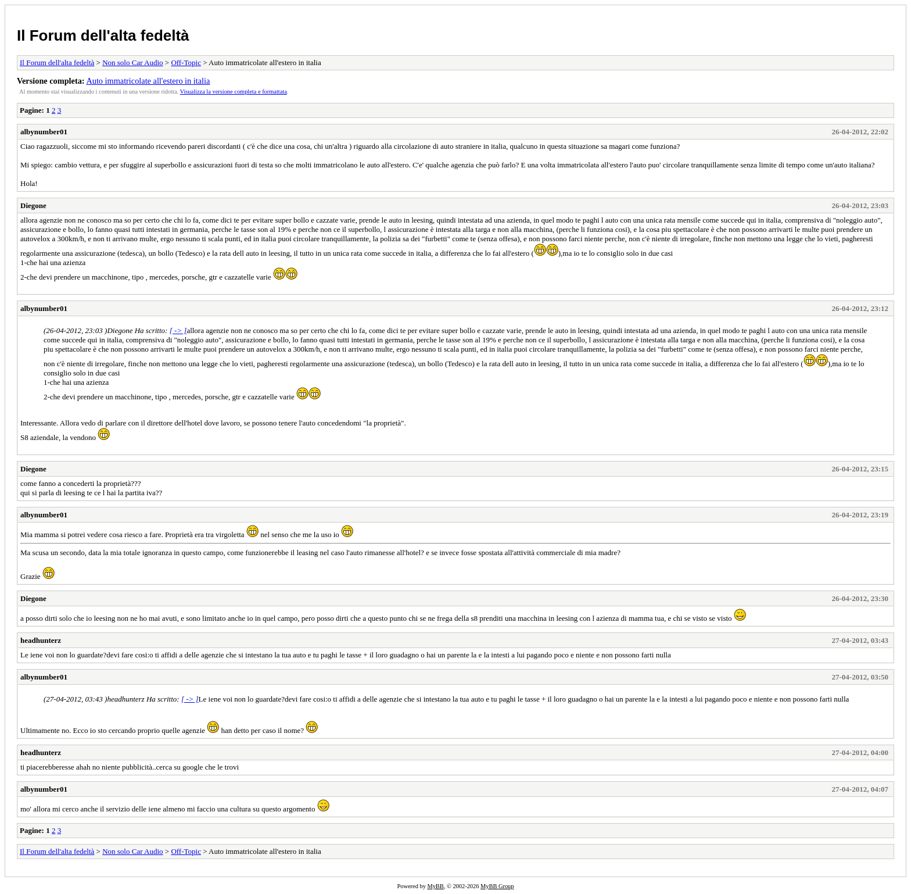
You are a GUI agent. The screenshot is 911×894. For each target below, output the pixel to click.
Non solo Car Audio (132, 62)
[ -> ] (178, 330)
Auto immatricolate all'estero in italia (148, 80)
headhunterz (40, 640)
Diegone (33, 205)
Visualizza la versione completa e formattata (233, 91)
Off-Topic (186, 62)
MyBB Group (497, 886)
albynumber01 (43, 131)
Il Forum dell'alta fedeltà (103, 35)
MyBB (435, 886)
